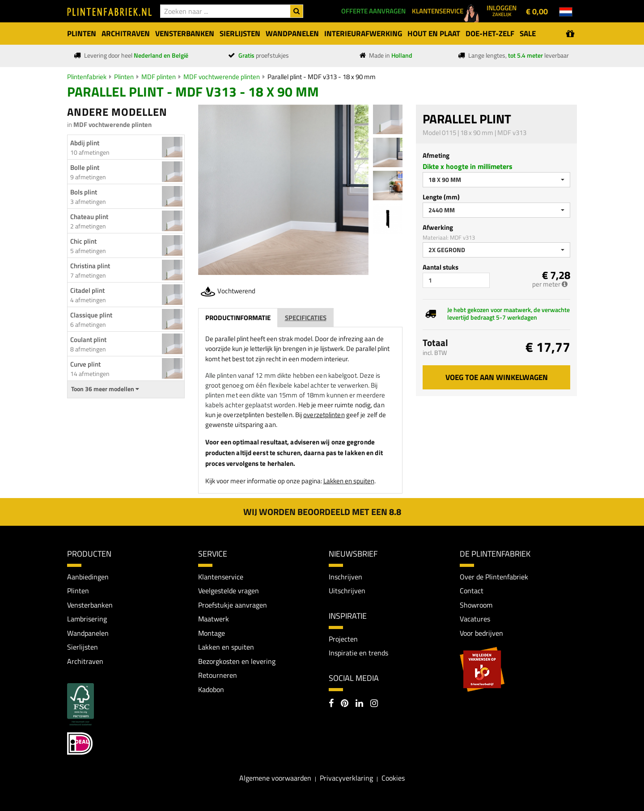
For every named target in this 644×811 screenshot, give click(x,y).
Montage (211, 633)
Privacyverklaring (346, 778)
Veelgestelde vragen (228, 590)
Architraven (85, 661)
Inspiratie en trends (358, 653)
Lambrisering (87, 619)
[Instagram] (374, 704)
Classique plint (91, 315)
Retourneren (217, 675)
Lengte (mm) (441, 197)
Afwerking (438, 227)
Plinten (124, 77)
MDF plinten (158, 77)
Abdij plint (84, 143)
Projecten (343, 639)
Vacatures (475, 619)
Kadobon (211, 689)
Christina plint (90, 266)
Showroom (476, 605)
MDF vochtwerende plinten (221, 77)
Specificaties (305, 318)
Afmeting (436, 155)
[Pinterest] (344, 704)
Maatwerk (213, 619)
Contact (471, 590)
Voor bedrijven (481, 633)
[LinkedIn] (359, 704)
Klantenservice (220, 576)
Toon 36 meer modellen (105, 388)
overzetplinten (323, 415)
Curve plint (85, 364)
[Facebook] (331, 704)
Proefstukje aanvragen (232, 605)
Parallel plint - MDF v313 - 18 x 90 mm (321, 77)
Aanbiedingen (88, 576)
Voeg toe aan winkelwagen (496, 377)
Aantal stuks (440, 267)
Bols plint (83, 192)
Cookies (393, 778)
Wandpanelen (88, 633)
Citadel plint (87, 290)
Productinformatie (238, 318)
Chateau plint (89, 216)
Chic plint (83, 241)
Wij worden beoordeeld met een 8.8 (322, 512)
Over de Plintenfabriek (494, 576)
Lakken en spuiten (348, 481)
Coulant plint (88, 339)
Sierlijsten (82, 647)
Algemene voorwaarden (275, 778)
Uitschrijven (347, 590)
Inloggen (502, 10)
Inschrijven (345, 576)
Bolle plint (84, 167)
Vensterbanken (90, 605)
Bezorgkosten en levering (236, 661)
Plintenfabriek (86, 77)
